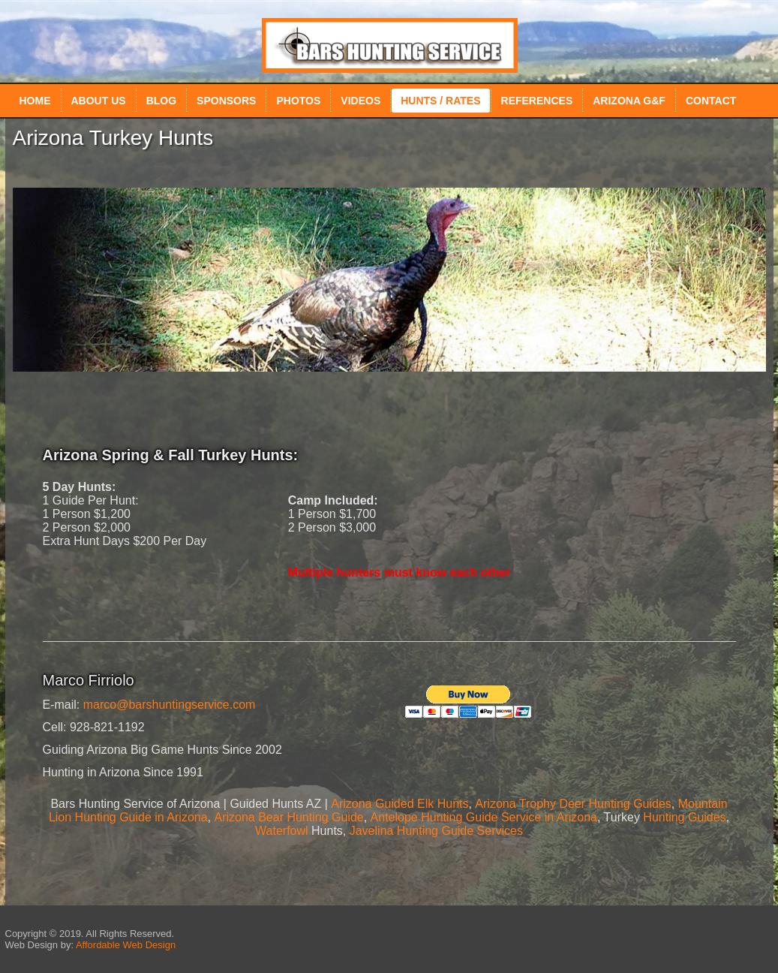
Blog (161, 101)
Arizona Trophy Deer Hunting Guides (573, 803)
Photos (298, 101)
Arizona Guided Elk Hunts (399, 803)
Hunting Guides (684, 817)
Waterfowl (281, 830)
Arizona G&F (629, 101)
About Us (98, 101)
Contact (711, 101)
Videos (360, 101)
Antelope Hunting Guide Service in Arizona (484, 817)
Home (35, 101)
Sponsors (226, 101)
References (537, 101)
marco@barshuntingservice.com (169, 704)
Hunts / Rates (440, 101)
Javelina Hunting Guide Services (436, 830)
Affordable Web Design (126, 944)
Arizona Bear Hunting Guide (288, 817)
